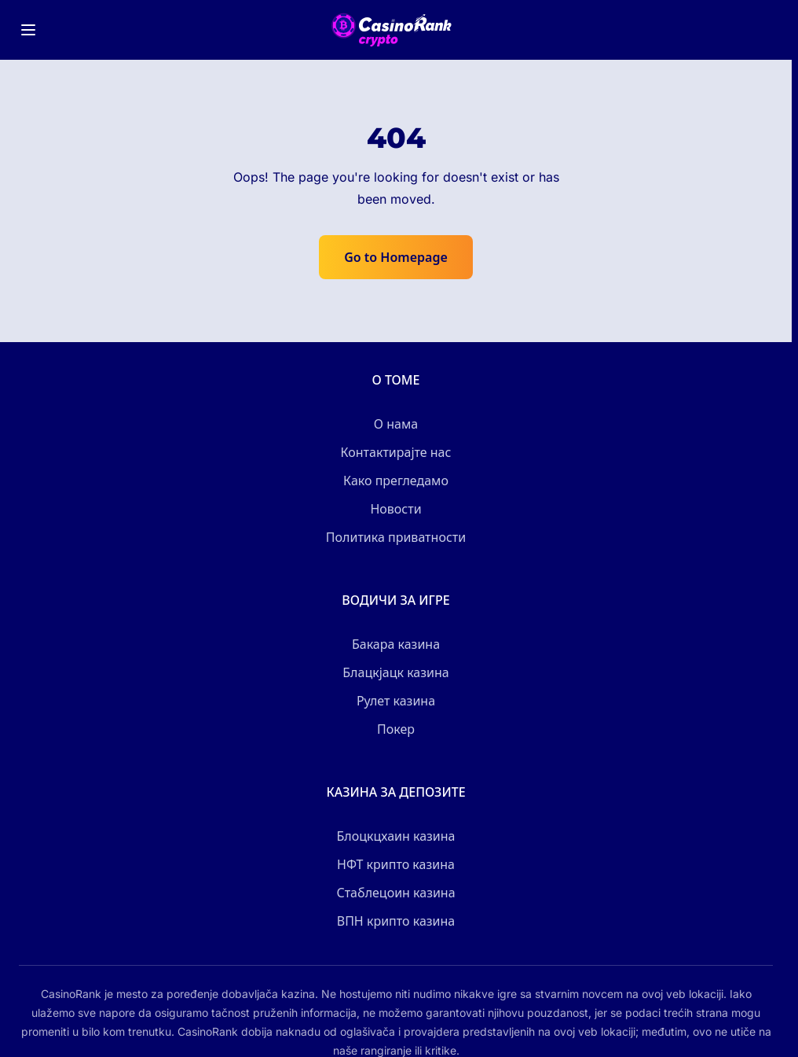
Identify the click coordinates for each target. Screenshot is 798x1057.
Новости (395, 508)
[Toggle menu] (28, 30)
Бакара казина (396, 644)
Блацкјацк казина (395, 672)
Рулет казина (396, 700)
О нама (396, 424)
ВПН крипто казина (396, 921)
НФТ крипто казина (396, 864)
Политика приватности (396, 537)
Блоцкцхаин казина (395, 836)
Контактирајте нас (396, 452)
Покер (396, 729)
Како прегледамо (395, 480)
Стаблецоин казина (395, 892)
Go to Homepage (396, 257)
